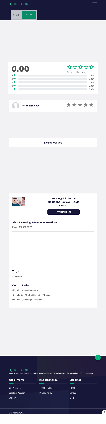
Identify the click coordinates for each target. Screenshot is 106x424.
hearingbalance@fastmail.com (30, 299)
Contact (73, 393)
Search (29, 16)
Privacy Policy (45, 393)
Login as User (15, 388)
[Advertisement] (53, 38)
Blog (72, 398)
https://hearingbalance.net (28, 290)
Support (12, 398)
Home (72, 388)
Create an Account (17, 393)
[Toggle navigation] (94, 3)
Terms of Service (47, 388)
